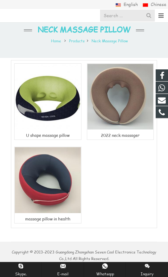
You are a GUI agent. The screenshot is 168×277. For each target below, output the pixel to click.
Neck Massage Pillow (84, 29)
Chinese (154, 4)
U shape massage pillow (48, 135)
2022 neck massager (120, 135)
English (127, 4)
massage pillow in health (47, 219)
